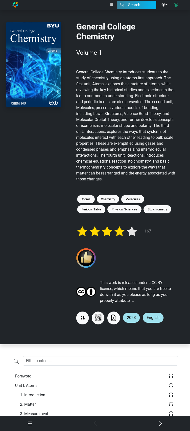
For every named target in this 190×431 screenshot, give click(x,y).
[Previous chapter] (95, 423)
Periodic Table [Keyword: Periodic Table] (91, 209)
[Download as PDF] (113, 318)
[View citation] (82, 318)
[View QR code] (98, 318)
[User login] (176, 5)
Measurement (34, 413)
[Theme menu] (164, 5)
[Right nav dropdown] (112, 5)
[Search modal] (136, 5)
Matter (28, 404)
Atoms (26, 385)
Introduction (32, 395)
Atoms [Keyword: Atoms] (86, 199)
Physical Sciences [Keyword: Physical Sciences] (124, 209)
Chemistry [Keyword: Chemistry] (108, 199)
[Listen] (171, 376)
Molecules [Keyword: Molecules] (132, 199)
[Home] (15, 5)
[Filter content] (16, 361)
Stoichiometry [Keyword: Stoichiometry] (157, 209)
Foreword (23, 376)
